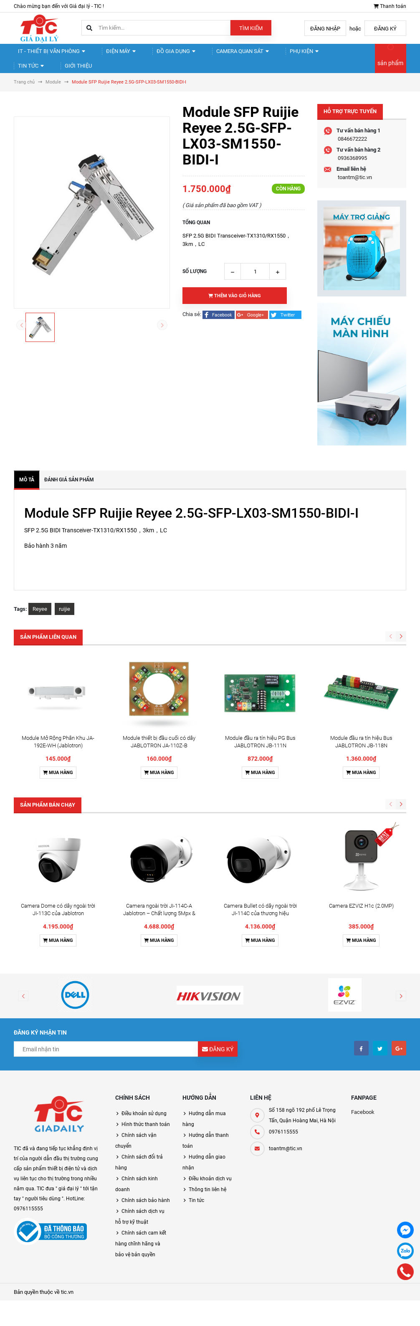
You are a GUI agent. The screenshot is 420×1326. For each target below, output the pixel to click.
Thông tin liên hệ (207, 1204)
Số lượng (194, 285)
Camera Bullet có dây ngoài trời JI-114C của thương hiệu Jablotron (260, 927)
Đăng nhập (325, 28)
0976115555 (283, 1146)
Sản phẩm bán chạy (47, 819)
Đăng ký (385, 28)
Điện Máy (112, 54)
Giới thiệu (34, 76)
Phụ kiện (280, 54)
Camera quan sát (223, 54)
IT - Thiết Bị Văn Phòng (48, 54)
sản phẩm (390, 70)
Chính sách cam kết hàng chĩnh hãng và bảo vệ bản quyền (140, 1258)
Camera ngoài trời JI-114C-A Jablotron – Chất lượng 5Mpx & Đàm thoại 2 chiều (159, 927)
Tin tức (322, 54)
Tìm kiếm (251, 28)
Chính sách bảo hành (145, 1214)
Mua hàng (58, 787)
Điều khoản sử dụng (144, 1128)
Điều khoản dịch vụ (210, 1193)
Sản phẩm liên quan (48, 651)
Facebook (362, 1126)
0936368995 (352, 172)
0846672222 (352, 153)
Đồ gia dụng (162, 54)
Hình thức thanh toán (145, 1138)
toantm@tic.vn (355, 191)
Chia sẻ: (191, 328)
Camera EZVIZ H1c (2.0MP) (361, 920)
